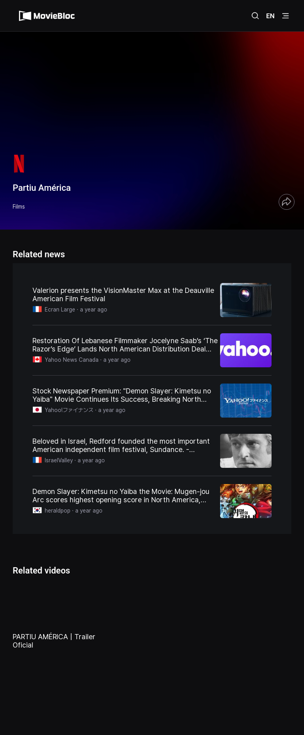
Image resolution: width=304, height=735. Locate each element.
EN (270, 16)
